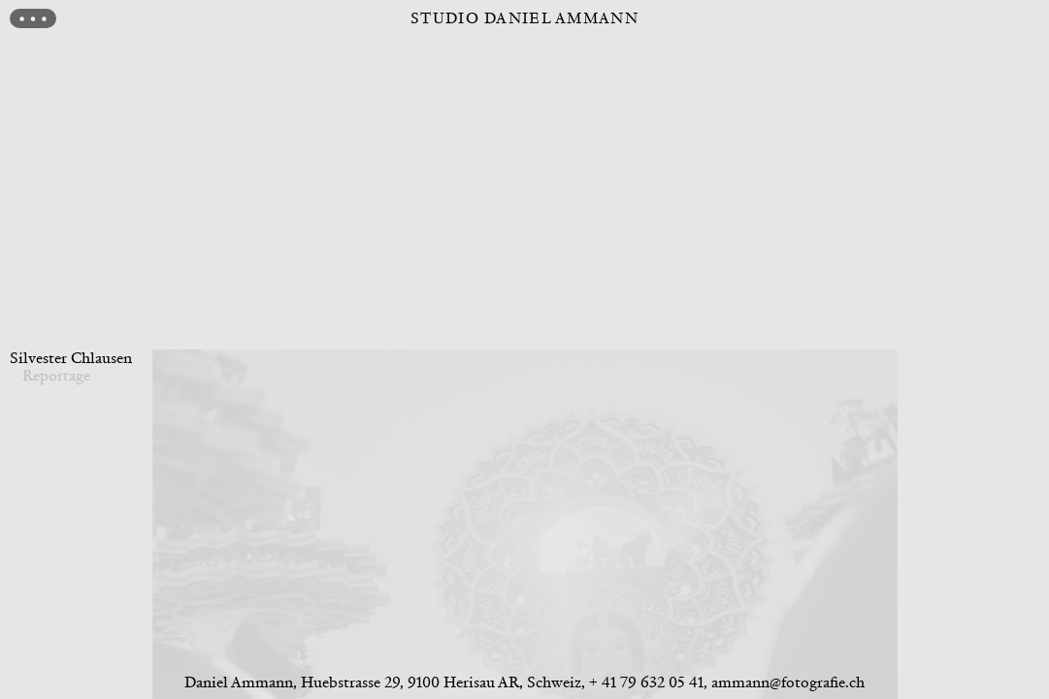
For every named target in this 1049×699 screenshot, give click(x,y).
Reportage (56, 375)
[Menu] (33, 18)
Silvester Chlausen (71, 358)
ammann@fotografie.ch (788, 682)
